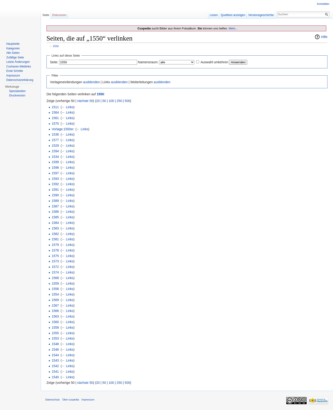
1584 (55, 223)
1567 (55, 305)
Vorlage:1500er (63, 129)
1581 (55, 239)
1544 (55, 355)
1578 (55, 250)
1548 (55, 344)
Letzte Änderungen (18, 62)
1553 (55, 338)
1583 (55, 228)
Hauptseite (12, 43)
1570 (55, 123)
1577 (55, 140)
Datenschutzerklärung (19, 80)
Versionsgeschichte (261, 15)
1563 (55, 316)
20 (98, 101)
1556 (55, 289)
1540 (55, 377)
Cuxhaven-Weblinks (18, 66)
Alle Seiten (12, 52)
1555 (55, 333)
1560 (55, 322)
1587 (55, 206)
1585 (55, 217)
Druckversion (17, 95)
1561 (55, 118)
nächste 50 (85, 101)
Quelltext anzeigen (233, 15)
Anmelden (323, 4)
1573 (55, 261)
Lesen (214, 15)
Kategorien (13, 48)
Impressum (13, 75)
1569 (55, 300)
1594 (55, 151)
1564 (55, 112)
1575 (55, 256)
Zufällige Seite (15, 57)
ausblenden (91, 82)
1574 (55, 272)
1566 (55, 311)
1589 (55, 201)
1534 (55, 157)
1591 (55, 189)
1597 (55, 173)
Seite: (54, 62)
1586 (55, 211)
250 (119, 101)
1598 (55, 167)
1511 (55, 107)
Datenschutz (52, 399)
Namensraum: (148, 62)
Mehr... (232, 28)
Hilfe (324, 37)
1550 (56, 46)
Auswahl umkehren (214, 62)
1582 (55, 234)
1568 (55, 278)
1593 (55, 179)
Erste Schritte (14, 71)
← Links (68, 107)
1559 (55, 283)
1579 (55, 245)
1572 (55, 267)
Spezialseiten (17, 91)
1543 (55, 360)
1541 (55, 371)
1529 (55, 145)
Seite (45, 15)
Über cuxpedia (70, 399)
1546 (55, 349)
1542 (55, 366)
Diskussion (59, 15)
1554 (55, 294)
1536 (55, 134)
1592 (55, 184)
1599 (55, 162)
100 (111, 101)
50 (104, 101)
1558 (55, 327)
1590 (55, 195)
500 (127, 101)
